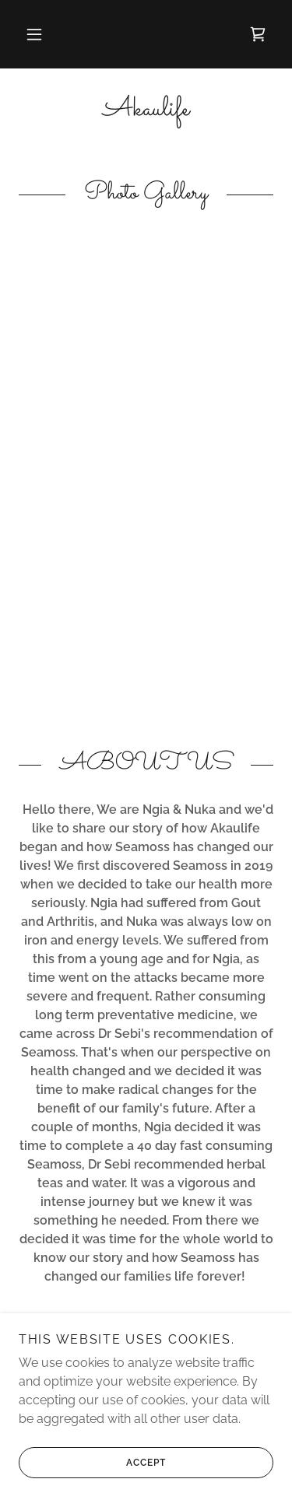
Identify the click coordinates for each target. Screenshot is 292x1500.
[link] (257, 34)
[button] (34, 34)
